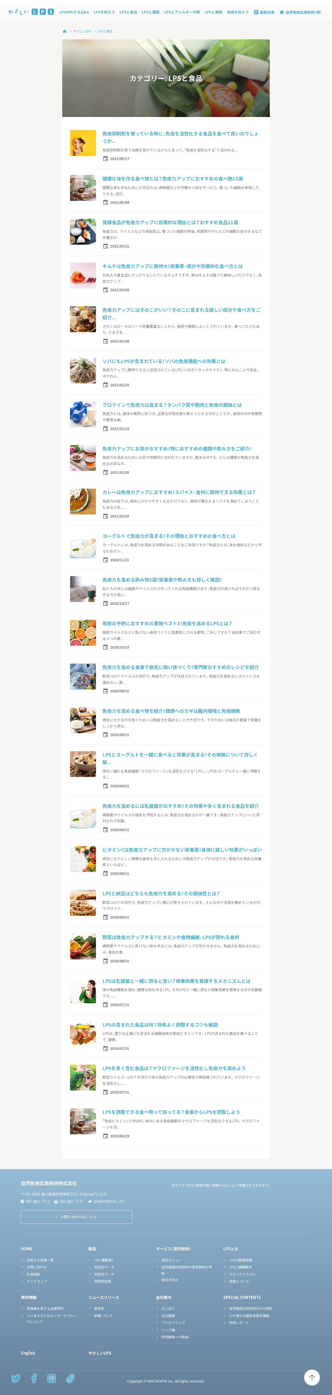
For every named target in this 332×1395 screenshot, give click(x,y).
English (28, 1353)
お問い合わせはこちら (78, 1216)
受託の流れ (170, 1279)
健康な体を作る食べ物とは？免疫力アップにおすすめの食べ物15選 (172, 178)
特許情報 (29, 1297)
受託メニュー (172, 1260)
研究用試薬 (102, 1281)
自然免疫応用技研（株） (300, 12)
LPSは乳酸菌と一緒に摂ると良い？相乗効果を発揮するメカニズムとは (176, 980)
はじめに (168, 1308)
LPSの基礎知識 (240, 1260)
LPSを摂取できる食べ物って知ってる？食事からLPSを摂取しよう (171, 1111)
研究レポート (239, 1322)
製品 (92, 1249)
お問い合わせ (37, 1267)
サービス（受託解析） (173, 1249)
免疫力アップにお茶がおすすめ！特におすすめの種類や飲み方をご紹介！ (177, 448)
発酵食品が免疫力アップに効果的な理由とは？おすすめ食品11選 (170, 222)
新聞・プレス (103, 1315)
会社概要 (168, 1315)
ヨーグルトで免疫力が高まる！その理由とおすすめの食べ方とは (169, 535)
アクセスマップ (173, 1322)
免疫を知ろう (238, 12)
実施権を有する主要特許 (45, 1308)
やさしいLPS (99, 1353)
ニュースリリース (103, 1297)
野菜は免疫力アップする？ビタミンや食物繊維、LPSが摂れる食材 (170, 937)
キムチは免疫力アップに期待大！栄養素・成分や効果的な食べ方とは (172, 266)
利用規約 (33, 1274)
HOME (27, 1249)
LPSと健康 (151, 12)
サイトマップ (37, 1281)
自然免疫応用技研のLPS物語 (250, 1308)
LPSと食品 (128, 12)
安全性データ (104, 1267)
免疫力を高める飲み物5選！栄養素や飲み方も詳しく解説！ (162, 579)
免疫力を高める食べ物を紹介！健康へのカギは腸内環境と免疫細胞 (171, 710)
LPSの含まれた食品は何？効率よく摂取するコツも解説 (160, 1024)
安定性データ (104, 1274)
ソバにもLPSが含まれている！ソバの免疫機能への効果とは (163, 361)
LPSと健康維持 (240, 1267)
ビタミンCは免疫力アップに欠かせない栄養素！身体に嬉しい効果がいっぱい (182, 849)
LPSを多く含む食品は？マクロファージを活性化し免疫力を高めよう (174, 1068)
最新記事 (263, 12)
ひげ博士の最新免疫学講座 (249, 1315)
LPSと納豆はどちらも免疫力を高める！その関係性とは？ (161, 893)
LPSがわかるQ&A (74, 12)
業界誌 (99, 1308)
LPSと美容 (213, 12)
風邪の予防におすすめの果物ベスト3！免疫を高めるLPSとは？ (167, 623)
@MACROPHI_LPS (106, 1201)
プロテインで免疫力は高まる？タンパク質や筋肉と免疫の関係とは (172, 404)
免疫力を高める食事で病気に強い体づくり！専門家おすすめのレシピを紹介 (180, 667)
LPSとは (230, 1249)
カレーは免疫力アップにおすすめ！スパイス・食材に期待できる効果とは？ (179, 492)
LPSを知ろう (104, 12)
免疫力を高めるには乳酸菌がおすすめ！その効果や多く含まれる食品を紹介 (180, 805)
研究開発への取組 (175, 1336)
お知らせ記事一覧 (40, 1260)
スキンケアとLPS (242, 1274)
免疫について (239, 1281)
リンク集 (168, 1329)
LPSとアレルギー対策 (182, 12)
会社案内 (163, 1297)
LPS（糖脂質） (103, 1260)
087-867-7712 (35, 1201)
